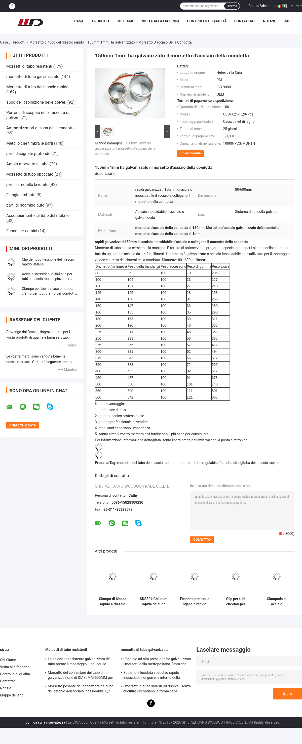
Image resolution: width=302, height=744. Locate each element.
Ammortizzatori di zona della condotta (40, 128)
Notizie (269, 21)
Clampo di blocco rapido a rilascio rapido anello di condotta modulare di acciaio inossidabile (113, 601)
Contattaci (244, 21)
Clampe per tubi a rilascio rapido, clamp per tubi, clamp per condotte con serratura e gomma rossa (49, 293)
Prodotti (100, 21)
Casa (4, 42)
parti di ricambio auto (25, 205)
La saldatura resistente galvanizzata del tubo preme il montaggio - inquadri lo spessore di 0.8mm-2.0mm (79, 662)
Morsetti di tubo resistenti (29, 66)
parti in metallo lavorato (27, 184)
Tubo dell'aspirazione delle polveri (36, 102)
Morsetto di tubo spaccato (29, 174)
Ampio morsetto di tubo (27, 164)
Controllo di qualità (206, 21)
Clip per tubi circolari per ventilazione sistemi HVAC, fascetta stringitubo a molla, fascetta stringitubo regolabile (235, 601)
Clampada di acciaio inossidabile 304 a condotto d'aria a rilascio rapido (276, 601)
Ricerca (232, 6)
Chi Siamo (125, 21)
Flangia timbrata (20, 194)
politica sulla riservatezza (45, 722)
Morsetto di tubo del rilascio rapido (56, 42)
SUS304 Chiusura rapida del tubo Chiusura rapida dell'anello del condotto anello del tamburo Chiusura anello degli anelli (153, 601)
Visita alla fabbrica (160, 21)
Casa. (79, 21)
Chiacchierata (190, 153)
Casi (287, 21)
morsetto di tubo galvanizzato (32, 76)
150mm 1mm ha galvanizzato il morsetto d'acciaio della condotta (125, 148)
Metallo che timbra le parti (29, 143)
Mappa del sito (11, 695)
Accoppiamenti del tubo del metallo (38, 215)
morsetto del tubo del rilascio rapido (145, 463)
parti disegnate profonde (28, 153)
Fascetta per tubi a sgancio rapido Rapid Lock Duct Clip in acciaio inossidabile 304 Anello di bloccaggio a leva (194, 601)
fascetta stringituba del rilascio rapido (249, 463)
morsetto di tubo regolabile (196, 463)
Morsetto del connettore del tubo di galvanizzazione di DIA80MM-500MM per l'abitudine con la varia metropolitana (80, 676)
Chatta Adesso (260, 6)
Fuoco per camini (21, 230)
